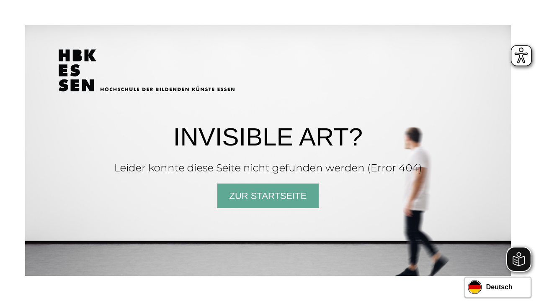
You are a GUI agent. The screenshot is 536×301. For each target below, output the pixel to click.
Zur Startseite (268, 196)
